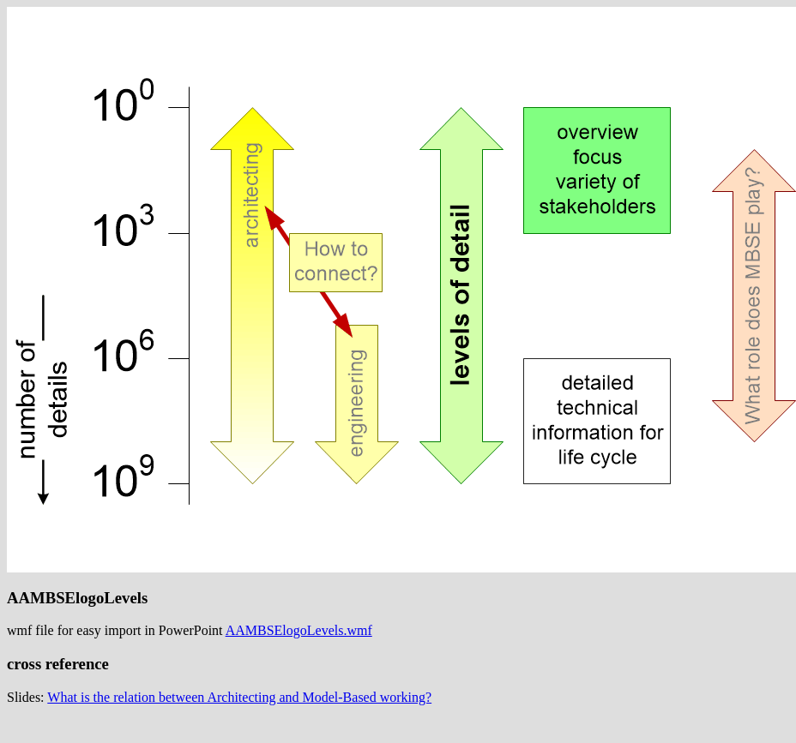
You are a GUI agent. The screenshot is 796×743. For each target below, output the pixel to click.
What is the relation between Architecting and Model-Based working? (239, 697)
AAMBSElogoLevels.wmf (299, 630)
